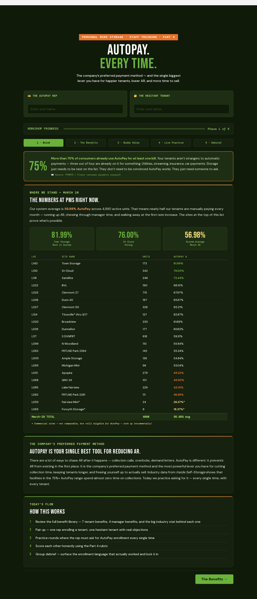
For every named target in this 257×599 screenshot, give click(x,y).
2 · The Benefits (86, 143)
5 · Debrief (213, 143)
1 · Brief (43, 143)
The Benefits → (214, 580)
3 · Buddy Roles (128, 143)
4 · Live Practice (171, 143)
